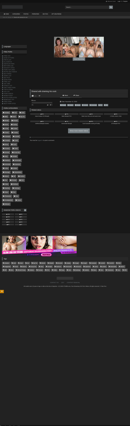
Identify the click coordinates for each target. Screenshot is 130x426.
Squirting (7, 175)
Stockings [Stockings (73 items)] (77, 255)
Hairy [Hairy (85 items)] (41, 251)
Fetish (15, 140)
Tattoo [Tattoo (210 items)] (94, 255)
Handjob (14, 147)
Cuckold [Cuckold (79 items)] (102, 248)
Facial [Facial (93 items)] (16, 251)
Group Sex (16, 144)
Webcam (7, 189)
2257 (62, 267)
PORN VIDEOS (7, 93)
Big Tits (22, 116)
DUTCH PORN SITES (9, 97)
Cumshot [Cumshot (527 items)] (111, 248)
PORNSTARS (35, 14)
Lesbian (15, 158)
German (7, 144)
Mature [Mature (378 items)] (122, 251)
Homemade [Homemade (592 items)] (68, 251)
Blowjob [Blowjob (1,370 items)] (51, 248)
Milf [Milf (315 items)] (5, 255)
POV (100, 105)
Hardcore (7, 151)
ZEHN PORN (7, 79)
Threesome (8, 182)
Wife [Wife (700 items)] (125, 255)
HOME (7, 14)
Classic (15, 126)
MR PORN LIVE (7, 66)
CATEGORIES (16, 14)
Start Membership (5, 425)
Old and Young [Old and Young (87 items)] (21, 255)
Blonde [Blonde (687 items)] (43, 248)
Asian (22, 112)
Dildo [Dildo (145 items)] (119, 248)
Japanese (17, 154)
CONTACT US (54, 267)
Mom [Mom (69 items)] (12, 255)
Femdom (7, 140)
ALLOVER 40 (7, 62)
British (6, 123)
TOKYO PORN (7, 89)
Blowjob (10, 17)
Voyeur (19, 186)
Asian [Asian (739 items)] (21, 248)
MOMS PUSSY (7, 95)
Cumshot (85, 105)
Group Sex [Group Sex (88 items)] (33, 251)
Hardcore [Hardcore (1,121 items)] (58, 251)
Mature (6, 165)
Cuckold (7, 133)
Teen (14, 179)
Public (6, 172)
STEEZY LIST (7, 85)
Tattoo (6, 179)
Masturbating (17, 161)
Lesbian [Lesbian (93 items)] (104, 251)
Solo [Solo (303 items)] (69, 255)
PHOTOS (25, 14)
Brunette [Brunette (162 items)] (60, 248)
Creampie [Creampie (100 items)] (93, 248)
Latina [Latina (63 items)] (96, 251)
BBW (6, 116)
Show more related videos (79, 131)
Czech (6, 137)
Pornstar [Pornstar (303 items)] (40, 255)
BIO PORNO (6, 73)
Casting (15, 123)
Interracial (7, 154)
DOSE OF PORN (8, 58)
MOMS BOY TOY (8, 99)
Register (125, 1)
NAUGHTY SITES (8, 68)
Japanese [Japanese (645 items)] (87, 251)
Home (4, 17)
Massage (7, 161)
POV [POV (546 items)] (48, 255)
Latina (6, 158)
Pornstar (13, 168)
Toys (16, 182)
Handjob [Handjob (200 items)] (49, 251)
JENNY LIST (6, 75)
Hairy (6, 147)
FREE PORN (7, 101)
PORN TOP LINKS (8, 69)
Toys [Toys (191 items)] (118, 255)
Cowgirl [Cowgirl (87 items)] (85, 248)
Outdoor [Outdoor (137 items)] (32, 255)
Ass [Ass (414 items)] (28, 248)
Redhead (15, 172)
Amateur (70, 105)
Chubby (7, 126)
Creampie (16, 130)
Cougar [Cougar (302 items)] (77, 248)
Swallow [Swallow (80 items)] (86, 255)
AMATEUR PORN (8, 64)
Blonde (6, 119)
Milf (14, 165)
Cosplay (7, 130)
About (65, 95)
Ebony (14, 137)
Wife (106, 105)
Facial (22, 137)
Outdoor (21, 165)
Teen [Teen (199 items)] (101, 255)
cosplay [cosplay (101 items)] (68, 248)
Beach (13, 116)
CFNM (23, 123)
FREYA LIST (6, 60)
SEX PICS (45, 14)
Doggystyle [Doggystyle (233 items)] (7, 251)
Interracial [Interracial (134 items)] (78, 251)
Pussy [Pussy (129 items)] (62, 255)
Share (76, 95)
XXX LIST (6, 91)
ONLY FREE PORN (8, 87)
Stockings (16, 175)
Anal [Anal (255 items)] (14, 248)
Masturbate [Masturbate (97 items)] (113, 251)
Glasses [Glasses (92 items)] (24, 251)
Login (119, 1)
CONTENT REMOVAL (73, 267)
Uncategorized (8, 186)
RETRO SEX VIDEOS (9, 71)
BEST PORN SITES (9, 103)
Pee (6, 168)
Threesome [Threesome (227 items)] (110, 255)
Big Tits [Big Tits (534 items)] (35, 248)
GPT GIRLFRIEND (56, 14)
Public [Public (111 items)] (55, 255)
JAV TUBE (6, 83)
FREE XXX (6, 56)
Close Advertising (79, 59)
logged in (40, 140)
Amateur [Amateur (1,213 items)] (6, 248)
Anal (15, 112)
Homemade (93, 105)
